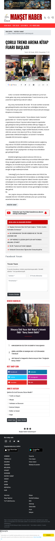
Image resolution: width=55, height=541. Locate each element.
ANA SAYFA (9, 31)
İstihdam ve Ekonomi (16, 403)
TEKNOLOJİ (7, 459)
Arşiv (30, 509)
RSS (31, 382)
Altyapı (11, 400)
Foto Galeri (32, 459)
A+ (43, 85)
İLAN (5, 490)
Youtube (12, 382)
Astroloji (6, 495)
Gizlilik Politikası (34, 498)
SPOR (6, 481)
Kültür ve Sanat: (14, 411)
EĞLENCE (7, 462)
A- (47, 85)
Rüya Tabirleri (8, 498)
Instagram (33, 377)
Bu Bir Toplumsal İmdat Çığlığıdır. (21, 246)
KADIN (6, 484)
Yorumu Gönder (14, 294)
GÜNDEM (6, 456)
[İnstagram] (6, 441)
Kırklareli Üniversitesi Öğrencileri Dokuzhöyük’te (26, 249)
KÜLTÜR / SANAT (19, 31)
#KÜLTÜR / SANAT (12, 204)
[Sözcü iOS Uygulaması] (15, 450)
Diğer (11, 415)
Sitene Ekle (32, 506)
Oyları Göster (21, 420)
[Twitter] (14, 441)
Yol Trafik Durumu (9, 501)
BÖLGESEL (7, 467)
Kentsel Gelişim (14, 407)
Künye (31, 495)
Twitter (11, 377)
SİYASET (6, 470)
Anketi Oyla (11, 420)
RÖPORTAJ (7, 487)
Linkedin (32, 372)
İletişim (31, 512)
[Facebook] (10, 441)
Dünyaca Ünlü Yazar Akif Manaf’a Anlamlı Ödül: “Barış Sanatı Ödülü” (28, 331)
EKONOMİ (7, 473)
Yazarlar (31, 456)
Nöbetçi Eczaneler (34, 464)
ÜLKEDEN (7, 464)
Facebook (12, 372)
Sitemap (31, 504)
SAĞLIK (6, 479)
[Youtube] (18, 441)
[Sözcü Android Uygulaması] (40, 450)
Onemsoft (6, 527)
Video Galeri (32, 462)
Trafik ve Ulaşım (14, 396)
